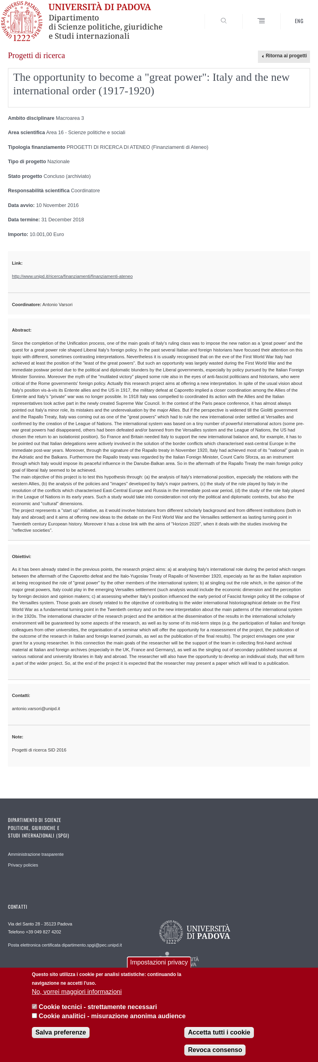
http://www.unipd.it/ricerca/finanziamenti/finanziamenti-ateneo (72, 276)
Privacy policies (23, 865)
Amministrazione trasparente (36, 854)
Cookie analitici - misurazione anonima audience (112, 1016)
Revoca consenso (215, 1049)
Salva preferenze (60, 1032)
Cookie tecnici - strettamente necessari (98, 1006)
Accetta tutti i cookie (219, 1032)
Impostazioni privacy (159, 962)
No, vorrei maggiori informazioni (77, 991)
